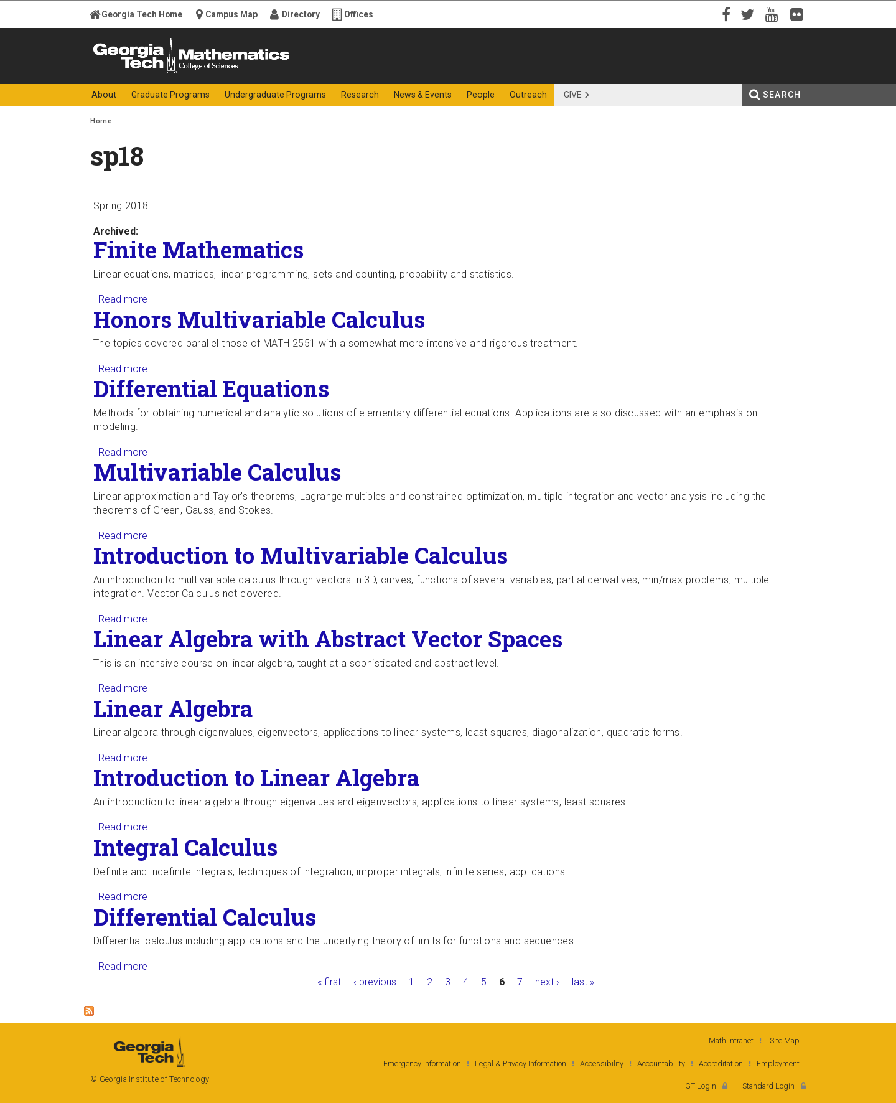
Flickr (799, 13)
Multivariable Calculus (217, 472)
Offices (358, 14)
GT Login (700, 1086)
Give (573, 95)
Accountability (661, 1063)
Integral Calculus (185, 847)
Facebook (725, 13)
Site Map (785, 1040)
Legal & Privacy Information (520, 1063)
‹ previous (374, 982)
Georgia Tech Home (141, 14)
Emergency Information (422, 1063)
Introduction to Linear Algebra (256, 777)
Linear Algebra (173, 708)
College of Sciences (310, 73)
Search (782, 95)
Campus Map (231, 14)
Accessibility (601, 1063)
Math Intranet (731, 1040)
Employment (778, 1063)
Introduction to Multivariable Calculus (300, 555)
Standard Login (768, 1086)
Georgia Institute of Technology (139, 73)
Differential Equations (211, 388)
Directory (301, 14)
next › (547, 982)
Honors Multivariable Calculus (259, 319)
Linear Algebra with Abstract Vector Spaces (327, 639)
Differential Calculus (204, 917)
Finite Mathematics (198, 250)
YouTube (774, 13)
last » (583, 982)
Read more (122, 299)
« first (329, 982)
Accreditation (721, 1063)
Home (100, 121)
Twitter (749, 13)
